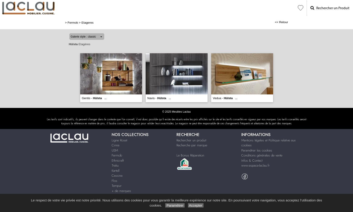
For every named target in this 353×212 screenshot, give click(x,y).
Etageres (87, 22)
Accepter (195, 205)
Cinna (115, 145)
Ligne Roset (119, 140)
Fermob (73, 22)
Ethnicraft (118, 160)
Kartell (116, 170)
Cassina (117, 175)
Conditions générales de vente (261, 155)
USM (115, 150)
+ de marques (121, 190)
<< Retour (281, 22)
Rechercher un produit (191, 140)
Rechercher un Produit (329, 8)
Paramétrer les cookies (256, 150)
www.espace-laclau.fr (255, 165)
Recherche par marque (191, 145)
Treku (115, 165)
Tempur (117, 185)
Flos (114, 180)
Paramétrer (174, 205)
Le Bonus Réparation (190, 155)
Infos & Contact (251, 160)
